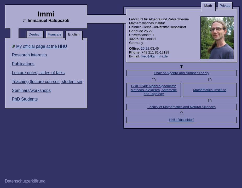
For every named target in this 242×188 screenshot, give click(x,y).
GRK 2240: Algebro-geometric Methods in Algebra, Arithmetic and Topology (154, 90)
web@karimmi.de (154, 56)
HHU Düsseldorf (181, 120)
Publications (23, 64)
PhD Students (25, 99)
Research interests (29, 55)
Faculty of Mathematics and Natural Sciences (181, 107)
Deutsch (35, 34)
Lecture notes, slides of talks (38, 72)
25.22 (145, 48)
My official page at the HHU (39, 46)
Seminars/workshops (31, 90)
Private (225, 6)
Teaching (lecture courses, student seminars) (53, 81)
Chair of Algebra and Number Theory (181, 73)
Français (54, 34)
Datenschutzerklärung (25, 181)
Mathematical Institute (209, 90)
